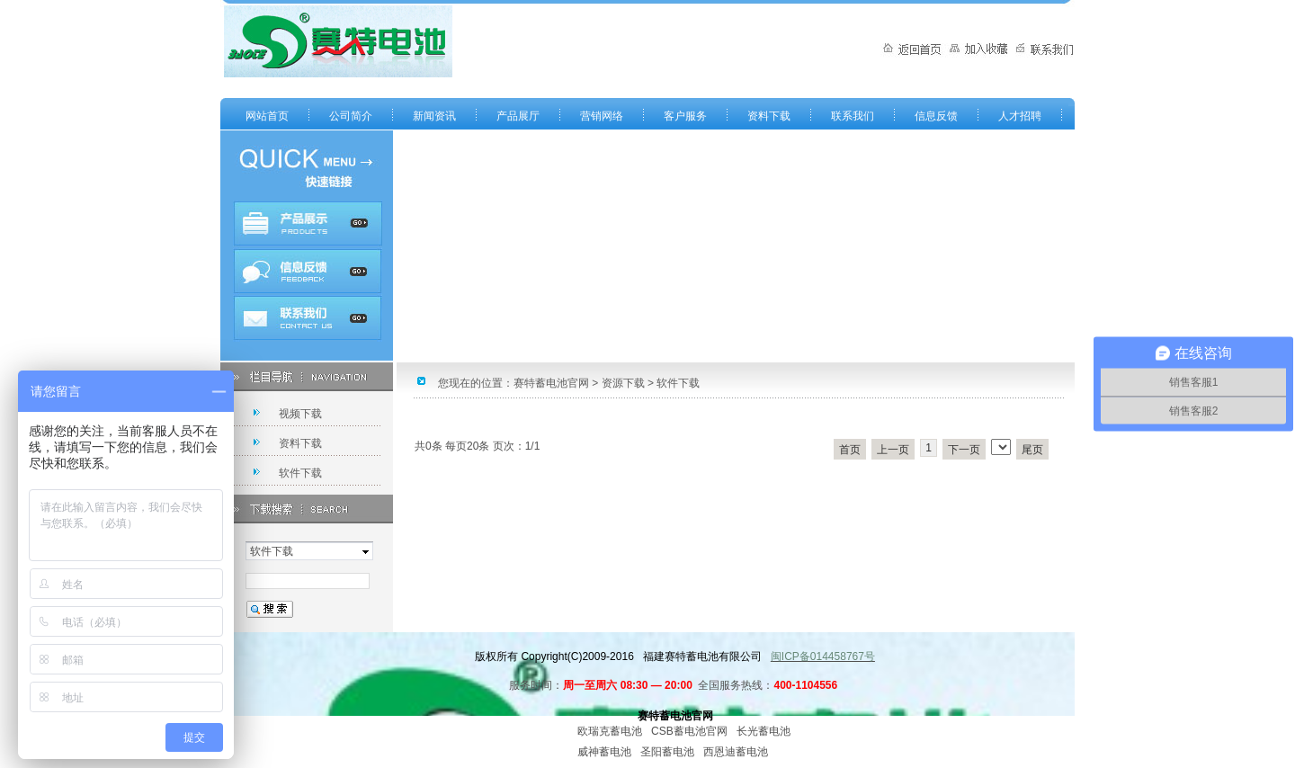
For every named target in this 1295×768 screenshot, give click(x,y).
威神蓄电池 (604, 752)
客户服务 (685, 116)
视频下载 (300, 413)
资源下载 (623, 383)
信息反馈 (936, 116)
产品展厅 (518, 116)
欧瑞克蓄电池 (609, 731)
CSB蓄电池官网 (689, 731)
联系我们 (852, 116)
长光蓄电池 (763, 731)
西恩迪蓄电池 (735, 752)
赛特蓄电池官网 (551, 383)
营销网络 (601, 116)
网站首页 (267, 116)
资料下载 (768, 116)
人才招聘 (1019, 116)
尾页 (1032, 449)
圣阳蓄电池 (667, 752)
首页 (850, 449)
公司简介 (350, 116)
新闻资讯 (434, 116)
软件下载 (300, 473)
